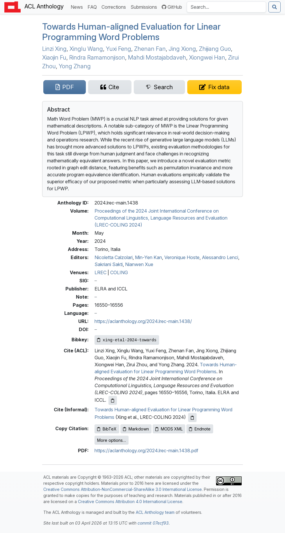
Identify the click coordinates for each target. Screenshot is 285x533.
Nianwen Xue (139, 264)
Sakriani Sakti (109, 264)
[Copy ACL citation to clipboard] (112, 400)
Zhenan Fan (150, 48)
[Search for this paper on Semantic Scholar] (159, 87)
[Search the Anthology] (226, 6)
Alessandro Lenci (220, 257)
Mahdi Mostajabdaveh (157, 57)
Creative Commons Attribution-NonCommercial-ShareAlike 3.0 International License (122, 489)
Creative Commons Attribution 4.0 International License (130, 501)
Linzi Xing (54, 48)
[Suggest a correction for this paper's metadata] (214, 87)
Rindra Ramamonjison (97, 57)
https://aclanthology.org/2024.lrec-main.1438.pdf (146, 450)
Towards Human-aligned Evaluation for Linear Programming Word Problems (131, 31)
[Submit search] (274, 6)
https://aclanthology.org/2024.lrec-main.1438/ (143, 321)
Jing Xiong (182, 48)
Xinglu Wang (86, 48)
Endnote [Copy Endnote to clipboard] (200, 428)
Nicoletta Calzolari (114, 257)
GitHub (172, 7)
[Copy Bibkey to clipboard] (127, 340)
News (78, 6)
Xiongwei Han (207, 57)
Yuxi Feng (118, 48)
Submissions (145, 6)
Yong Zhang (75, 66)
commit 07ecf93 (153, 523)
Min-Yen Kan (148, 257)
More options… (111, 440)
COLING (119, 272)
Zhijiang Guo (215, 48)
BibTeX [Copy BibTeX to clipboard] (107, 428)
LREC (100, 272)
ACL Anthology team (155, 512)
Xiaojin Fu (54, 57)
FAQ (93, 6)
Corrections (114, 6)
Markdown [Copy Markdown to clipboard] (136, 428)
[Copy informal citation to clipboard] (192, 417)
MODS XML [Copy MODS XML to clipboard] (169, 428)
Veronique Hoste (182, 257)
